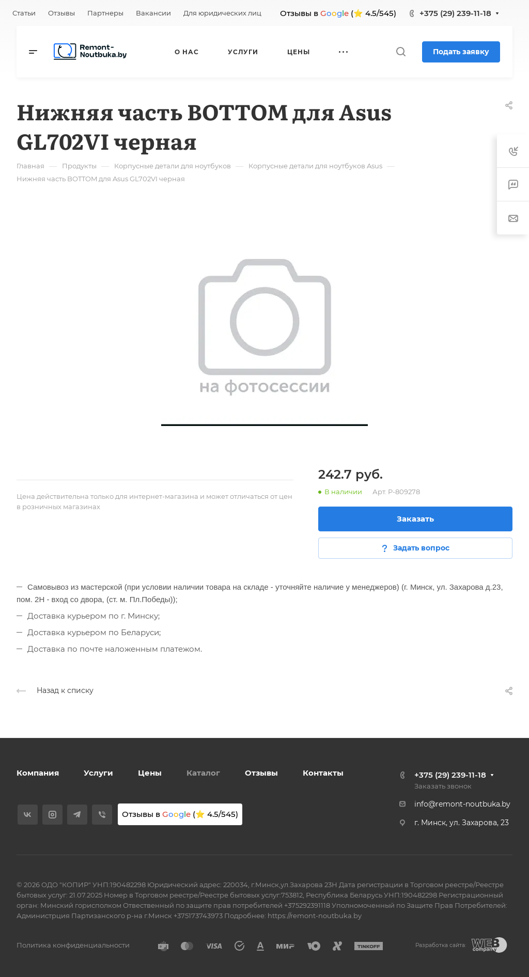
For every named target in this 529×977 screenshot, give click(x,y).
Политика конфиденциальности (73, 945)
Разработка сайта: (440, 945)
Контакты (323, 773)
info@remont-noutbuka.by (462, 804)
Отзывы (261, 773)
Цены (150, 773)
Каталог (203, 773)
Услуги (98, 773)
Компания (38, 773)
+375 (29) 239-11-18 (455, 13)
